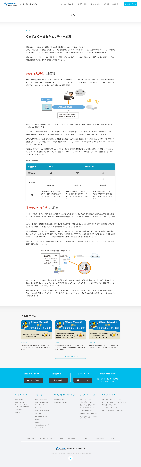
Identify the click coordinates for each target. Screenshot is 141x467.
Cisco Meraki (19, 399)
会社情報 (85, 438)
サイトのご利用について (99, 438)
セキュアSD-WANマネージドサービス (112, 410)
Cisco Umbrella (39, 405)
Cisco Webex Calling (60, 399)
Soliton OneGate (40, 428)
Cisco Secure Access (41, 399)
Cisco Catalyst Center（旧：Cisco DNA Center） (23, 405)
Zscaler (37, 422)
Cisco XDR (38, 408)
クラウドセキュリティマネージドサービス (114, 402)
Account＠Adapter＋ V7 (42, 425)
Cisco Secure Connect (41, 402)
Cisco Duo (38, 413)
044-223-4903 (109, 379)
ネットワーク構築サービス (87, 405)
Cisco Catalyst (19, 402)
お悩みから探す (96, 4)
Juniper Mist (19, 409)
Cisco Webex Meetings (60, 402)
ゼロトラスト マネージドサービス (111, 399)
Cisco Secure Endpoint (42, 410)
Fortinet (37, 419)
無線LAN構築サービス (86, 402)
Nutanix (17, 412)
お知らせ (52, 438)
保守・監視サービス (85, 399)
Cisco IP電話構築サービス (87, 408)
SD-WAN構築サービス (86, 410)
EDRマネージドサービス (109, 405)
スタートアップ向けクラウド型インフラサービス (88, 417)
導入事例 (106, 4)
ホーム (112, 438)
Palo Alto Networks (41, 416)
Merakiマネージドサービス (109, 408)
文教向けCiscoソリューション (88, 413)
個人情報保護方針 (73, 438)
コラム (61, 438)
